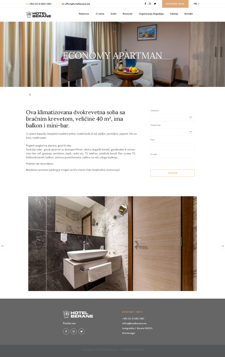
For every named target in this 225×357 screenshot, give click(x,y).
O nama (100, 13)
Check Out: (156, 125)
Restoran (127, 13)
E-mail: (154, 154)
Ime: (153, 139)
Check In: (155, 110)
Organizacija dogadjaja (151, 13)
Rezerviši (172, 173)
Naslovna (84, 13)
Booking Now (175, 4)
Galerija (174, 13)
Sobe (113, 13)
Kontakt (188, 13)
